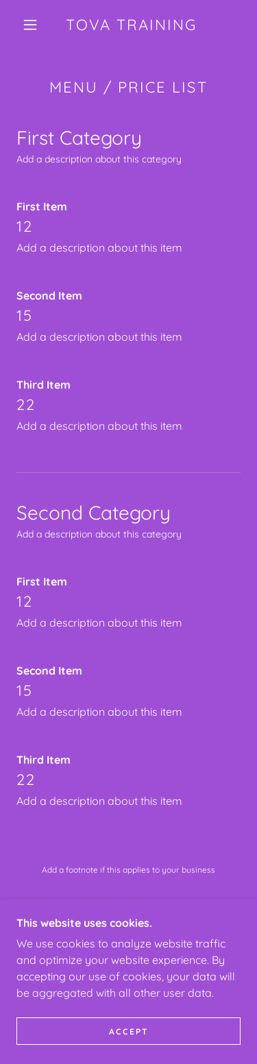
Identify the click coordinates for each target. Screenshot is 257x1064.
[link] (131, 25)
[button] (30, 24)
